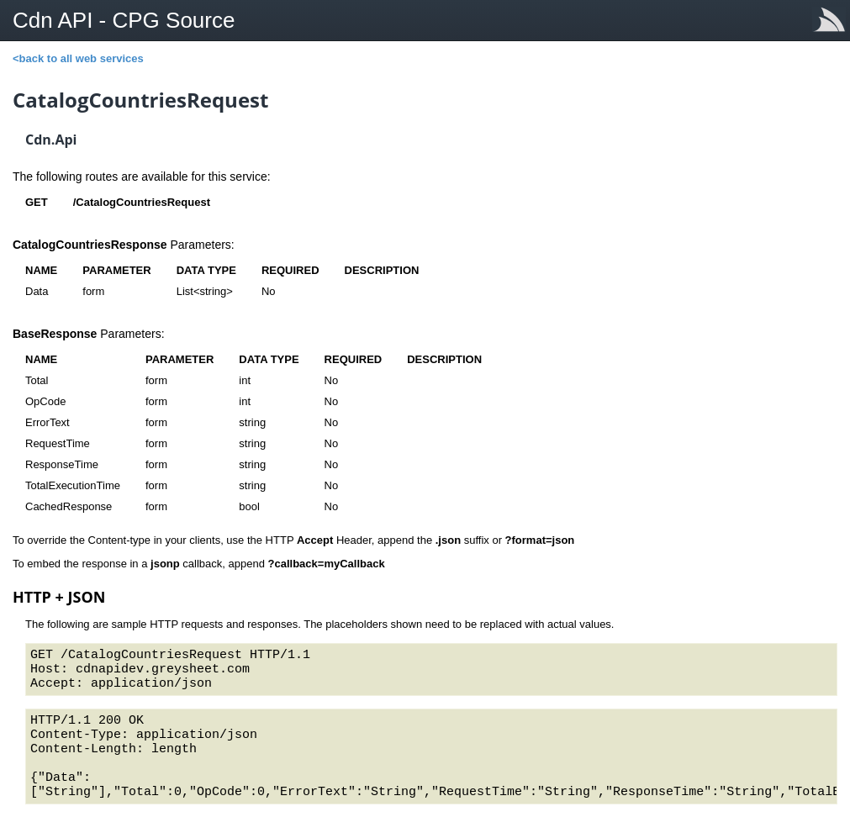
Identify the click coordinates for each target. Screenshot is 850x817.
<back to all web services (78, 58)
